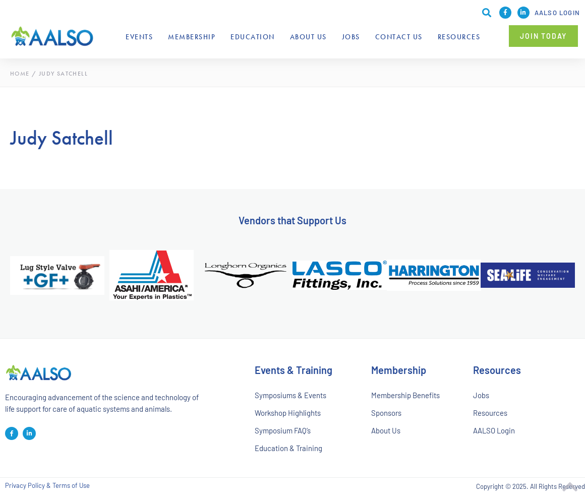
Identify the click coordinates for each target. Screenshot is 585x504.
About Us (308, 36)
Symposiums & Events (290, 395)
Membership (191, 36)
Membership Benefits (405, 395)
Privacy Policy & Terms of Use (47, 486)
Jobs (351, 36)
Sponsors (386, 413)
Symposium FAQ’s (283, 430)
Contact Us (399, 36)
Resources (459, 36)
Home (20, 74)
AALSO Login (557, 13)
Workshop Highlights (288, 413)
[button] (543, 36)
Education (252, 36)
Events (139, 36)
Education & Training (289, 449)
